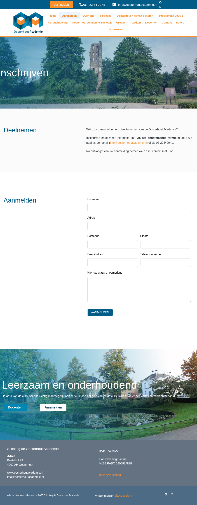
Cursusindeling (58, 22)
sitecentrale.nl (124, 495)
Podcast (105, 15)
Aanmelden (69, 15)
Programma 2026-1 (171, 15)
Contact (167, 22)
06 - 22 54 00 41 (94, 4)
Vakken (136, 22)
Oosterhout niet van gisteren (135, 15)
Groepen (121, 22)
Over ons (88, 15)
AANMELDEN (100, 312)
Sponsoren (116, 29)
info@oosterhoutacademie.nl (137, 4)
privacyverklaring (110, 474)
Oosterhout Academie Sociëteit (92, 22)
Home (52, 15)
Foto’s (180, 22)
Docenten (151, 22)
